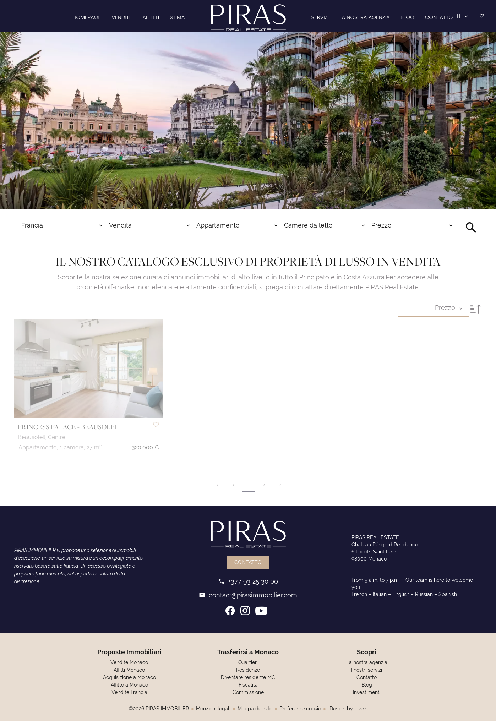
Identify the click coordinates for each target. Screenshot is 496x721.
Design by (347, 708)
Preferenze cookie (300, 708)
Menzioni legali (213, 708)
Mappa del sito (255, 708)
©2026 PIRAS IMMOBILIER (159, 708)
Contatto (248, 562)
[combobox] (62, 225)
